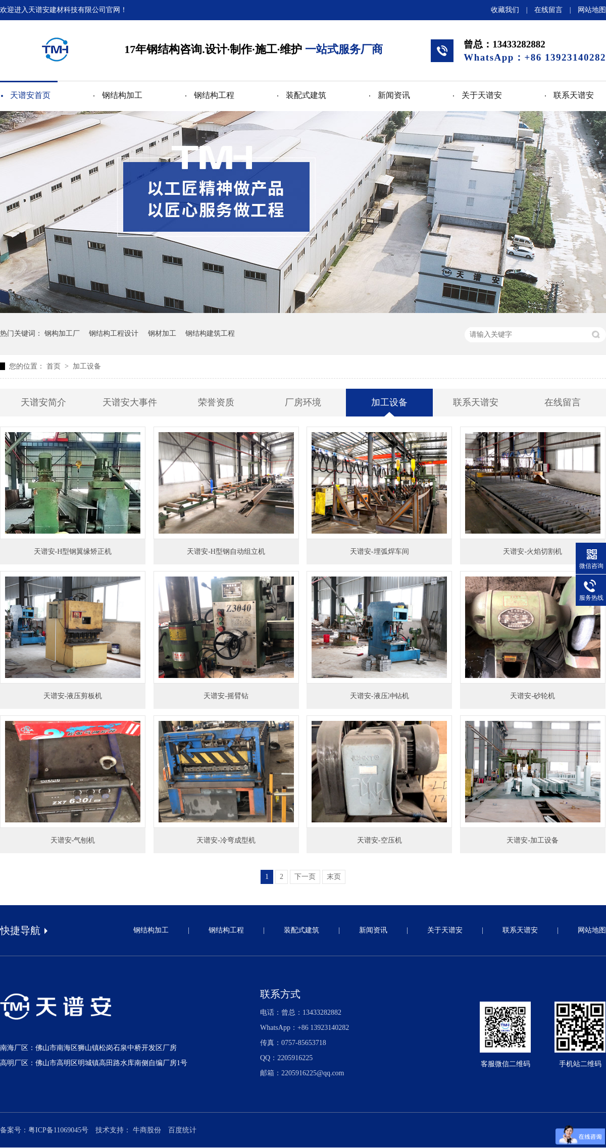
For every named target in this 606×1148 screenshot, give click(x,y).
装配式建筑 (306, 95)
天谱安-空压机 (379, 840)
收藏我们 (505, 10)
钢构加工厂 (62, 333)
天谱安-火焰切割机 (532, 551)
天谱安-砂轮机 (532, 696)
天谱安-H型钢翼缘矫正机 (73, 551)
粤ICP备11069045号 (58, 1130)
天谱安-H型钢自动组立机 (226, 551)
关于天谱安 (482, 95)
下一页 (305, 876)
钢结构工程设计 (113, 333)
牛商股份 (147, 1130)
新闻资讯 (394, 95)
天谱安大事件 (130, 402)
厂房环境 (303, 402)
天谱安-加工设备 (533, 840)
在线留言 (548, 10)
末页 (334, 876)
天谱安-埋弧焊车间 (379, 551)
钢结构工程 (214, 95)
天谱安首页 (30, 95)
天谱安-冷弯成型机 (226, 840)
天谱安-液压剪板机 (73, 696)
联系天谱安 (573, 95)
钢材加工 (162, 333)
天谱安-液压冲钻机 (379, 696)
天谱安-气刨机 (72, 840)
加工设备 (87, 366)
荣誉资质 (216, 402)
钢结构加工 (122, 95)
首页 (54, 366)
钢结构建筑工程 (210, 333)
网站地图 (592, 10)
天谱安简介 (43, 402)
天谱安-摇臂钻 (226, 696)
